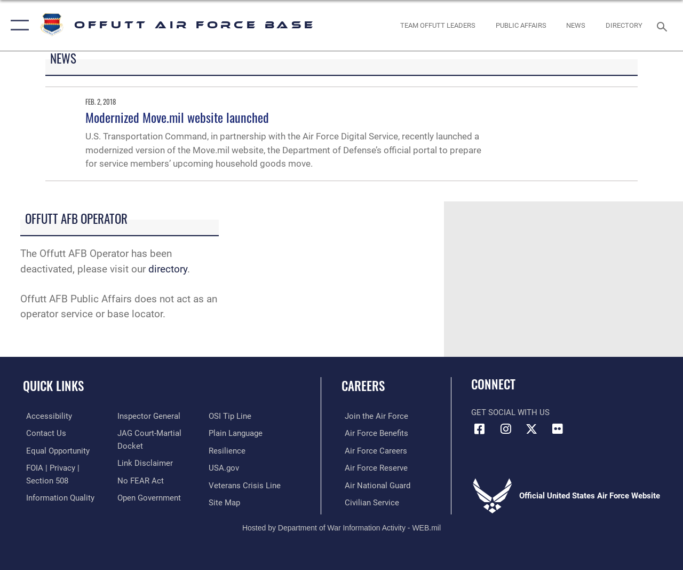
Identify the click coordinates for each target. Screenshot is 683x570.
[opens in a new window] (624, 25)
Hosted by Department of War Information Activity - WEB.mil (341, 526)
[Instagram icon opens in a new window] (505, 429)
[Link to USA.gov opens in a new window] (225, 467)
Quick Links (53, 386)
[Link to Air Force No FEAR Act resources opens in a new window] (139, 479)
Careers (363, 386)
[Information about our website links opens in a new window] (144, 462)
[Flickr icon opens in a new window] (558, 429)
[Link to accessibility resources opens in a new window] (46, 416)
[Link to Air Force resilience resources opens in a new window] (228, 450)
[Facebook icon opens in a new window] (479, 429)
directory (167, 269)
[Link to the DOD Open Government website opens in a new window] (148, 496)
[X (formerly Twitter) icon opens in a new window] (531, 429)
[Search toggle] (664, 25)
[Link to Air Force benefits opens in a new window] (373, 433)
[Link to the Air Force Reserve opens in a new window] (373, 467)
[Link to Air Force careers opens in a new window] (373, 450)
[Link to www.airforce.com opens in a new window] (373, 416)
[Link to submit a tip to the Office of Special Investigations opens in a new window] (231, 416)
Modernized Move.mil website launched (177, 117)
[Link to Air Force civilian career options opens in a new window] (369, 501)
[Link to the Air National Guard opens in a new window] (374, 484)
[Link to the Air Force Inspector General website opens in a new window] (147, 416)
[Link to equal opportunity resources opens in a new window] (54, 450)
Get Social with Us (510, 412)
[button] (17, 25)
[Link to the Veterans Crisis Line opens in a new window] (246, 484)
